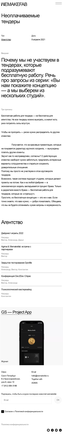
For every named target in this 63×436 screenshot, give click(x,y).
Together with (46, 381)
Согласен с (24, 411)
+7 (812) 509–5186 (9, 386)
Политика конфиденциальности (14, 424)
